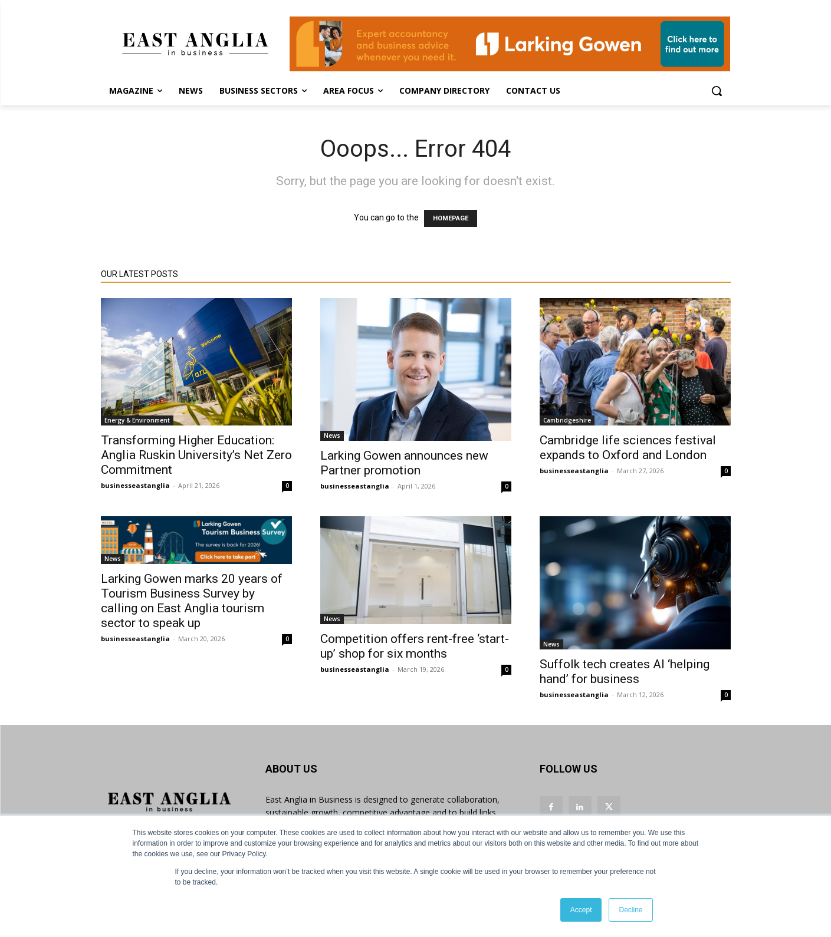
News (332, 435)
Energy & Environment (137, 420)
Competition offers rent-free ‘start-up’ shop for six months (414, 646)
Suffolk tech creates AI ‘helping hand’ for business (625, 671)
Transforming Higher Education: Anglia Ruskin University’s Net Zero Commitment (196, 455)
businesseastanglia (135, 485)
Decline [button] (630, 910)
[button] (716, 91)
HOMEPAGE (450, 218)
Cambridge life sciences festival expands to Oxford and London (628, 447)
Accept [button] (581, 910)
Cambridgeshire (567, 420)
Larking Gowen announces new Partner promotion (404, 462)
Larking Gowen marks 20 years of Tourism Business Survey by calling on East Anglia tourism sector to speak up (192, 601)
